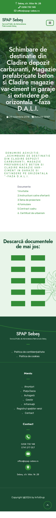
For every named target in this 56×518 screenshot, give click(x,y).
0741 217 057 (28, 447)
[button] (18, 258)
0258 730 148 (28, 444)
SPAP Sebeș (12, 20)
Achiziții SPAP (42, 116)
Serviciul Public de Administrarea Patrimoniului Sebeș (14, 25)
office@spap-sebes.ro (28, 461)
